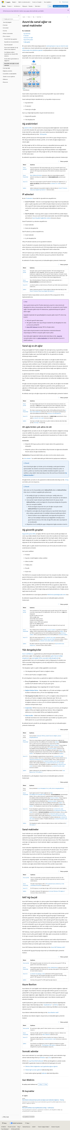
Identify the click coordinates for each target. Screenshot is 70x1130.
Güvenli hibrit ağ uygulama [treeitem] (10, 39)
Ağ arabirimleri (27, 33)
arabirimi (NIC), (28, 128)
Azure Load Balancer (27, 654)
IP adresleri (26, 35)
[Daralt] (18, 15)
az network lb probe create (58, 766)
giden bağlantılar (42, 338)
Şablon (24, 188)
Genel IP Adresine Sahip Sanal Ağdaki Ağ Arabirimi (41, 291)
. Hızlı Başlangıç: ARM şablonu (48, 1045)
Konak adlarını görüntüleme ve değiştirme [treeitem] (11, 59)
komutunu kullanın (51, 629)
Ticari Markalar (4, 1129)
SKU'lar (56, 1005)
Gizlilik (33, 1126)
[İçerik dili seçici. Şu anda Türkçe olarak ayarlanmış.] (4, 1123)
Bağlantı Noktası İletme (31, 690)
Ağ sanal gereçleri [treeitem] (8, 44)
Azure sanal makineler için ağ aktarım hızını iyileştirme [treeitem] (11, 48)
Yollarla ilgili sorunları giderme (33, 1070)
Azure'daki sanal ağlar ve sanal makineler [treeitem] (11, 64)
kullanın (61, 631)
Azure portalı (24, 168)
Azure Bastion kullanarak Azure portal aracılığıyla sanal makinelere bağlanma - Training (43, 1100)
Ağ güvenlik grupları (28, 39)
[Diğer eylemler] (67, 17)
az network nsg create (50, 637)
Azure (29, 17)
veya (30, 1061)
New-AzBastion (46, 1034)
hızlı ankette (27, 458)
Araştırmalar (28, 708)
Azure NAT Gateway (31, 327)
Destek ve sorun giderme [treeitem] (9, 76)
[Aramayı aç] (60, 2)
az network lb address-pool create (51, 761)
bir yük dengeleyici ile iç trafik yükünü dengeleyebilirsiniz (50, 788)
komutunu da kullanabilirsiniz (54, 413)
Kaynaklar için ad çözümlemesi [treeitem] (11, 42)
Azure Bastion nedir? (53, 1012)
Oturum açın (65, 2)
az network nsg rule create (48, 639)
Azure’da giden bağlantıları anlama (41, 218)
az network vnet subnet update (46, 640)
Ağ (33, 17)
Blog (19, 1126)
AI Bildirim (3, 1126)
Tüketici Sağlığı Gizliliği (43, 1126)
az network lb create (58, 756)
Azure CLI (25, 181)
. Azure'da (59, 336)
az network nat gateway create (37, 973)
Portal (50, 6)
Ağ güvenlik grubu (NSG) (29, 534)
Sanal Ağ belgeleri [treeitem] (7, 22)
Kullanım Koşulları (55, 1126)
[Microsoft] (3, 2)
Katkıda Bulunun (26, 1126)
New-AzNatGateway (53, 967)
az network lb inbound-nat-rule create (55, 762)
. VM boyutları (43, 134)
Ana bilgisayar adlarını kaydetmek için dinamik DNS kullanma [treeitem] (11, 54)
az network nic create (55, 183)
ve (65, 410)
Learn (24, 17)
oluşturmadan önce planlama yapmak (32, 50)
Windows (42, 1057)
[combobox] (10, 19)
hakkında (44, 1073)
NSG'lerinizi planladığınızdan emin (56, 594)
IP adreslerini (29, 198)
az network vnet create (38, 418)
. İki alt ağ (36, 422)
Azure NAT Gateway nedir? (58, 947)
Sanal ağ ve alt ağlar (28, 37)
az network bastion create (50, 1039)
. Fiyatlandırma (47, 1005)
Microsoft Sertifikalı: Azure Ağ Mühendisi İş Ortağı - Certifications (38, 1107)
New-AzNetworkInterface (36, 175)
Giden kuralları (29, 715)
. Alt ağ (66, 480)
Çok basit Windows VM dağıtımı (56, 891)
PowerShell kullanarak (38, 1061)
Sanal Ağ (39, 17)
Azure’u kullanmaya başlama (60, 6)
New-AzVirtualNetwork (35, 411)
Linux (49, 1057)
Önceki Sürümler (12, 1126)
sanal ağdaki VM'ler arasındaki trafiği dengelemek (45, 658)
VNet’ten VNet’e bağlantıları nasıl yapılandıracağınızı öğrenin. (41, 1066)
